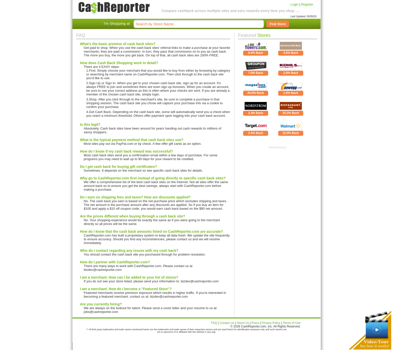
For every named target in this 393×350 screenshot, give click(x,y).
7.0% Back (255, 73)
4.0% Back (290, 53)
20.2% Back (290, 113)
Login (294, 4)
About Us (243, 323)
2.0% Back (290, 73)
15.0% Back (290, 133)
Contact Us (227, 323)
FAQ (214, 323)
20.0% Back (255, 93)
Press (255, 323)
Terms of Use (292, 323)
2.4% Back (255, 113)
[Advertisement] (277, 180)
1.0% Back (290, 93)
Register (307, 4)
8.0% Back (255, 53)
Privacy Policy (271, 323)
